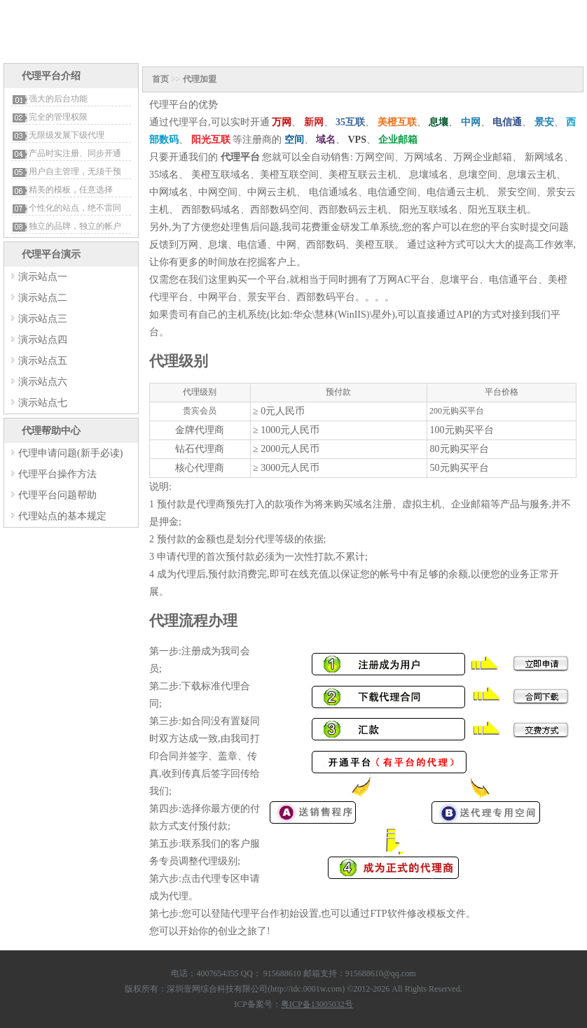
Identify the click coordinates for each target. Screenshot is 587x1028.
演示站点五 (42, 360)
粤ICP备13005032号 (317, 1004)
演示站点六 (42, 381)
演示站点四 (42, 340)
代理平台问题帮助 (57, 495)
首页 (160, 79)
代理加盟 (199, 79)
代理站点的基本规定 (62, 516)
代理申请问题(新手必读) (70, 453)
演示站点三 (42, 319)
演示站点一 (42, 277)
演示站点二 (42, 298)
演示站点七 (42, 402)
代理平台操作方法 (57, 474)
